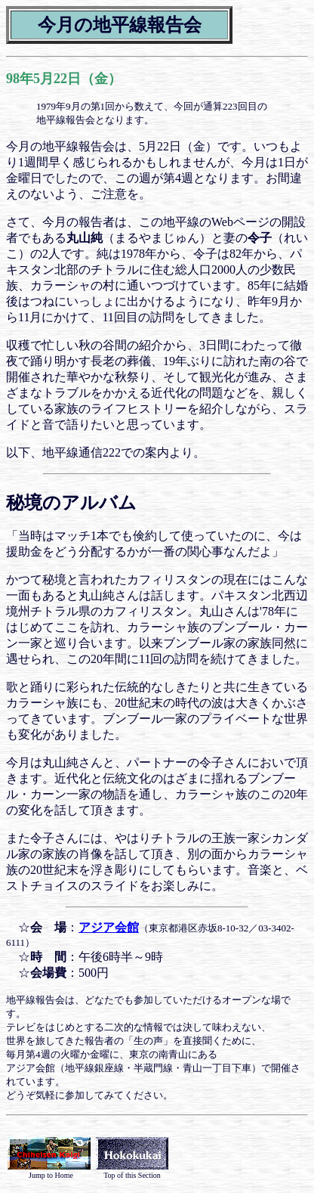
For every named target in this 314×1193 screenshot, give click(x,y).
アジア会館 (108, 927)
